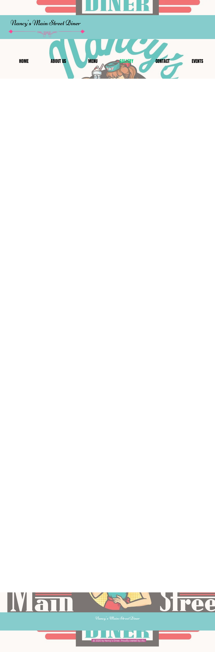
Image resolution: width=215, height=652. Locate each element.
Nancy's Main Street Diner (46, 23)
